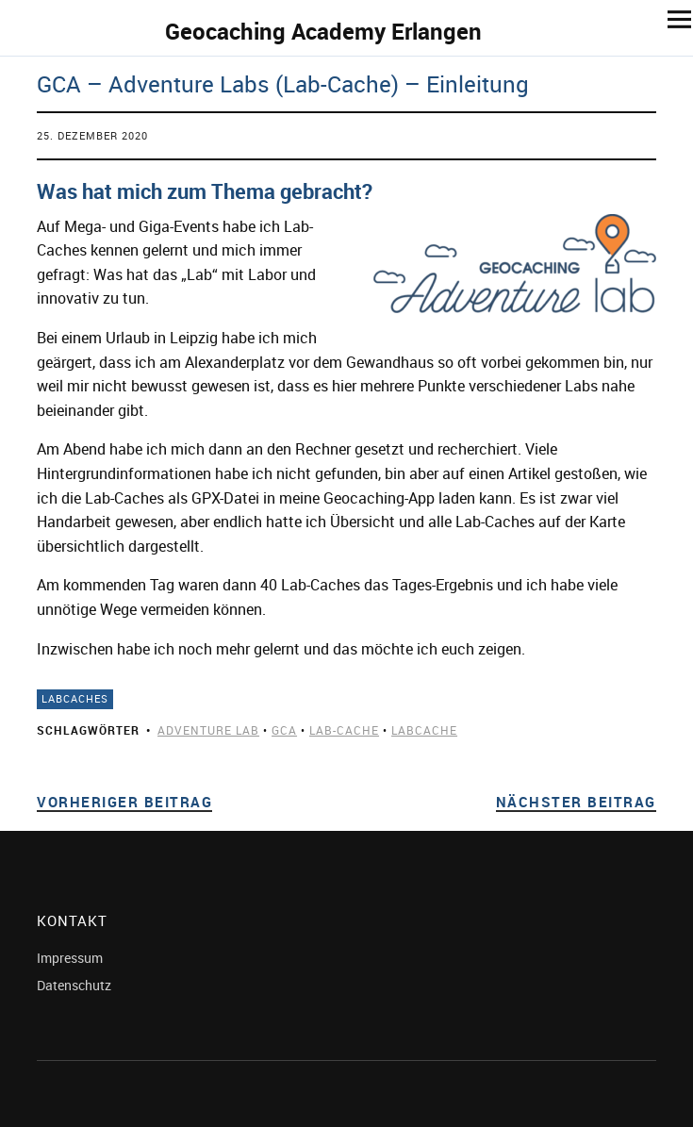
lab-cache (344, 730)
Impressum (70, 958)
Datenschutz (74, 985)
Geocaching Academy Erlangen (323, 31)
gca (284, 730)
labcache (424, 730)
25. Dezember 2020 (92, 135)
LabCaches (74, 698)
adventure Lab (208, 730)
